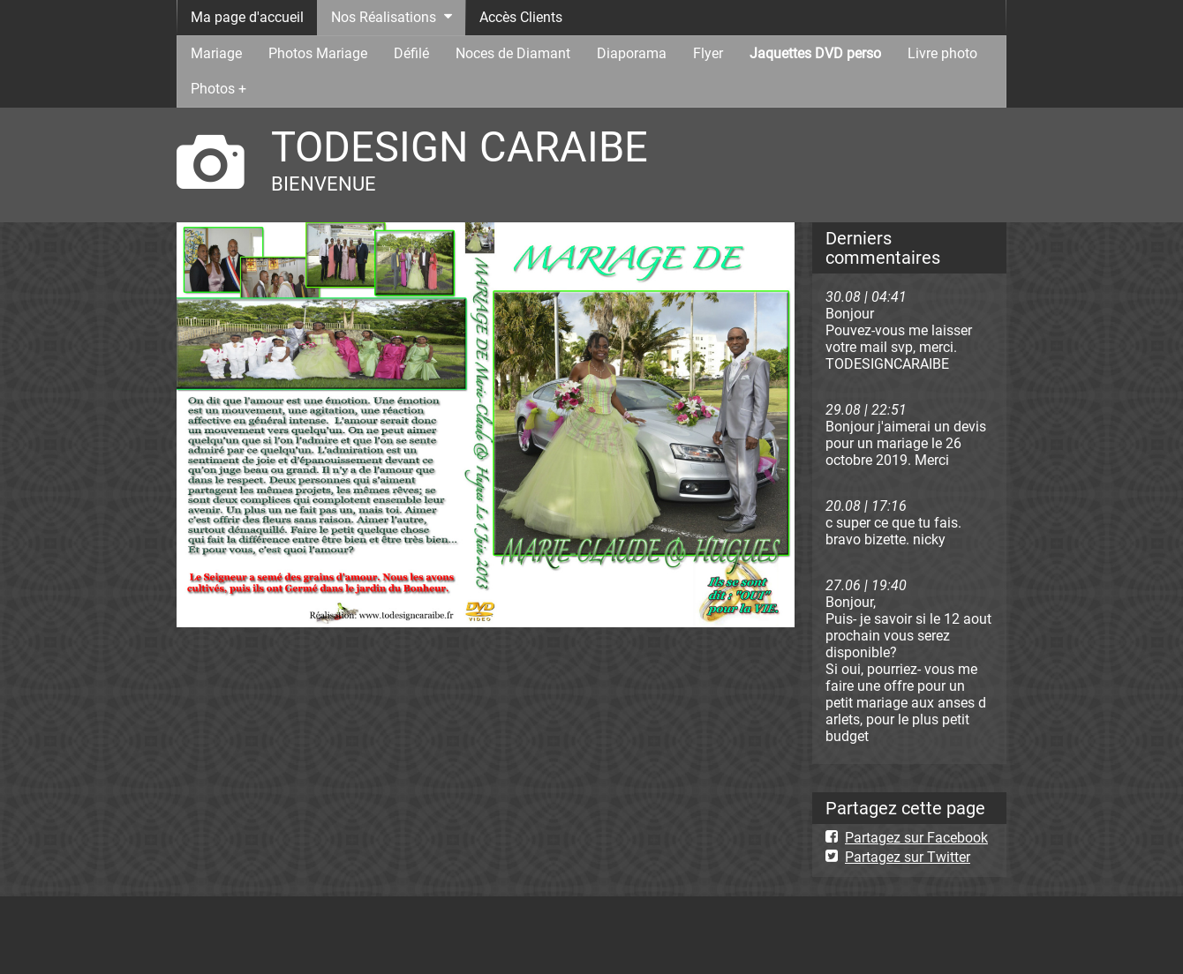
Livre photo (942, 53)
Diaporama (632, 53)
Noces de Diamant (513, 53)
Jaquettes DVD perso (815, 53)
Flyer (708, 53)
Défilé (411, 53)
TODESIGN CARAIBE (459, 147)
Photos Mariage (317, 53)
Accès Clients (520, 17)
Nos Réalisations (383, 17)
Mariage (216, 53)
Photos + (218, 88)
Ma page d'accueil (247, 17)
